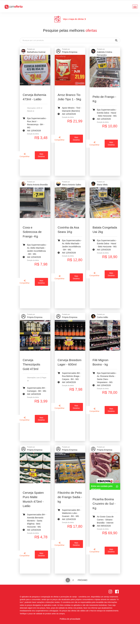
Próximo (82, 580)
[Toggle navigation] (135, 6)
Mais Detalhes (41, 155)
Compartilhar (25, 155)
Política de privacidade (70, 619)
